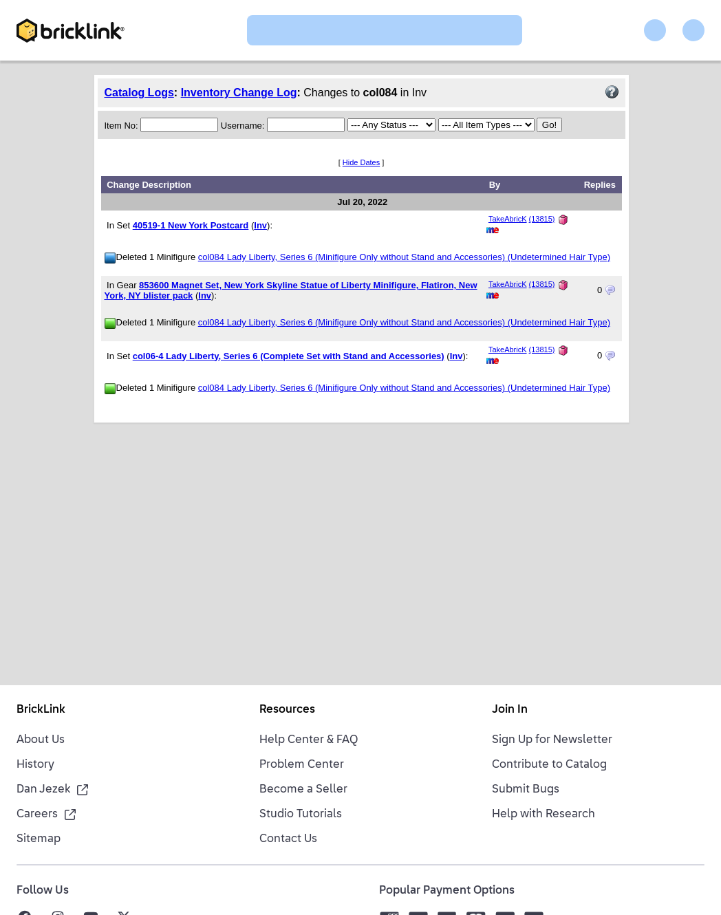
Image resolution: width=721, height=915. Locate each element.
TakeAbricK (507, 219)
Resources (287, 709)
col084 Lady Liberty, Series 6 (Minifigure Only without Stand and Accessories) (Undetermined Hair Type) (404, 257)
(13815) (542, 219)
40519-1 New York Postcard (191, 225)
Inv (260, 225)
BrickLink (41, 709)
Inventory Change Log (239, 92)
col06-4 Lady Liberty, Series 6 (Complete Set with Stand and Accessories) (288, 356)
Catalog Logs (139, 92)
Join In (510, 709)
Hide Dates (361, 162)
